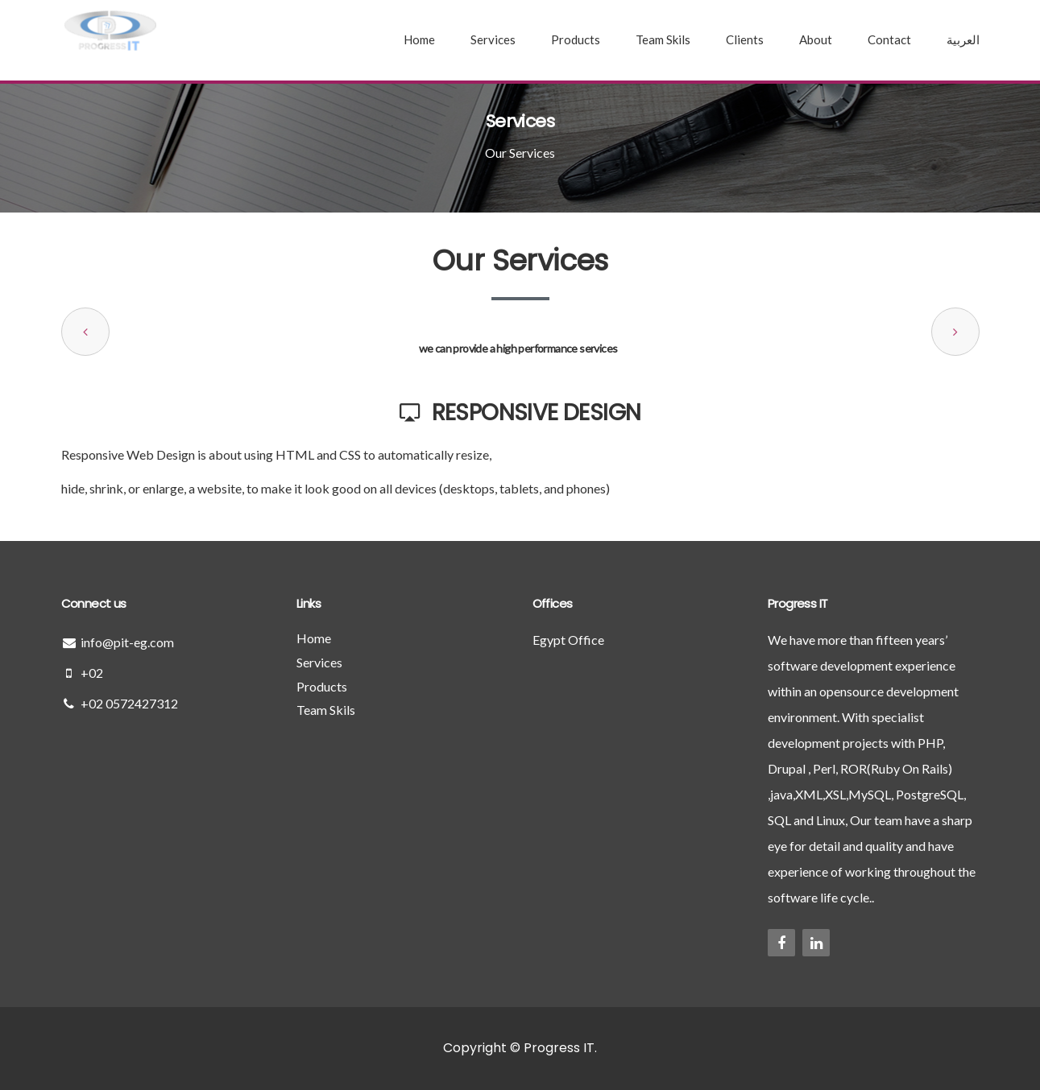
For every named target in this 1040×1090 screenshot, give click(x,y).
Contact (889, 39)
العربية (963, 39)
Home (419, 39)
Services (493, 39)
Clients (745, 39)
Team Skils (663, 39)
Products (575, 39)
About (815, 39)
